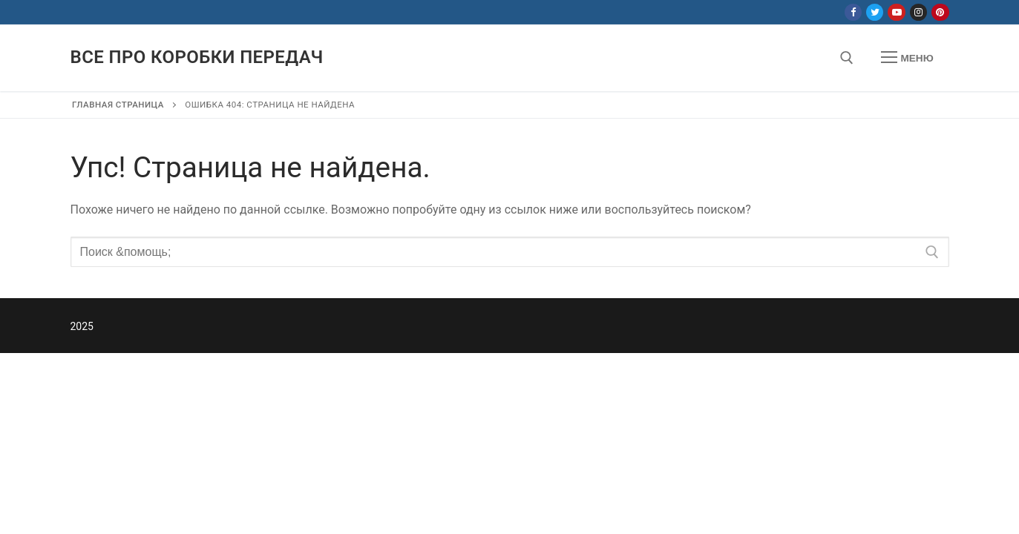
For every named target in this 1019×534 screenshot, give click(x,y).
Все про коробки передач (197, 57)
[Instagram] (918, 12)
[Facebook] (853, 12)
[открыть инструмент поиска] (846, 58)
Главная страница (118, 104)
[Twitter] (874, 12)
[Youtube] (896, 12)
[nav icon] (906, 57)
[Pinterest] (939, 12)
